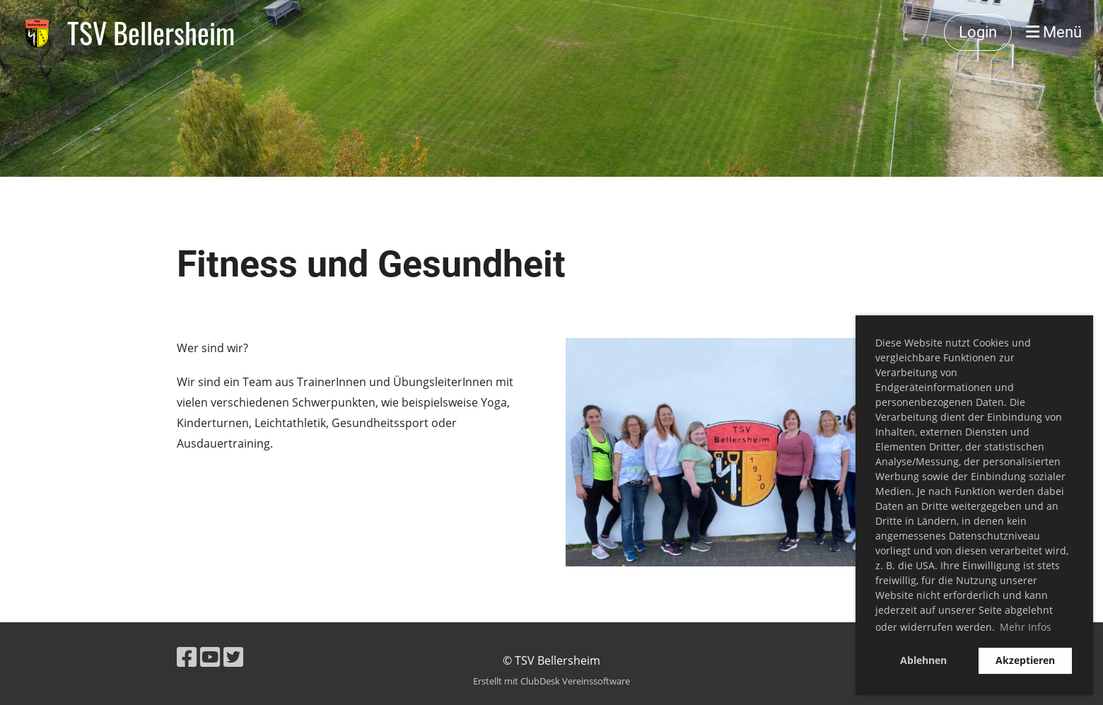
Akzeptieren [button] (1025, 660)
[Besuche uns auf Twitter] (233, 656)
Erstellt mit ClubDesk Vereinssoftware (551, 681)
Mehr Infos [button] (1025, 627)
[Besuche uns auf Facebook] (187, 656)
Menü (1054, 32)
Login (978, 32)
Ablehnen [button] (923, 660)
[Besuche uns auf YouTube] (210, 656)
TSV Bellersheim (151, 32)
